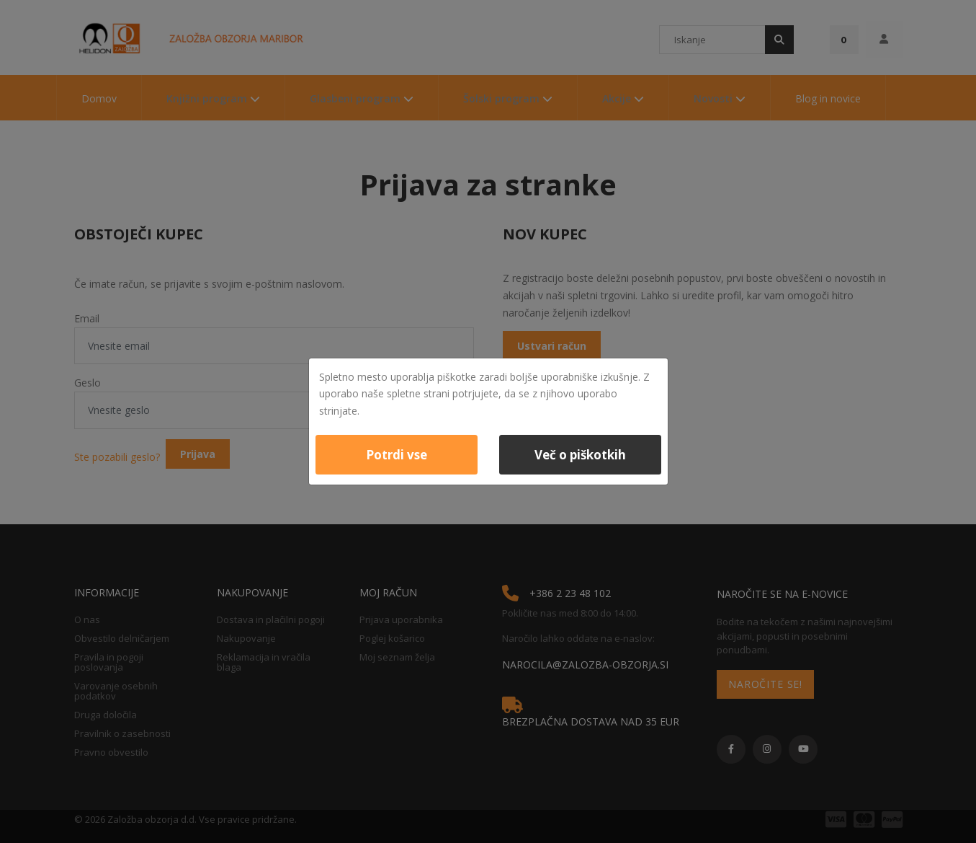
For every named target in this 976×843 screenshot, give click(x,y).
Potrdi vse (396, 454)
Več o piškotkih (580, 454)
